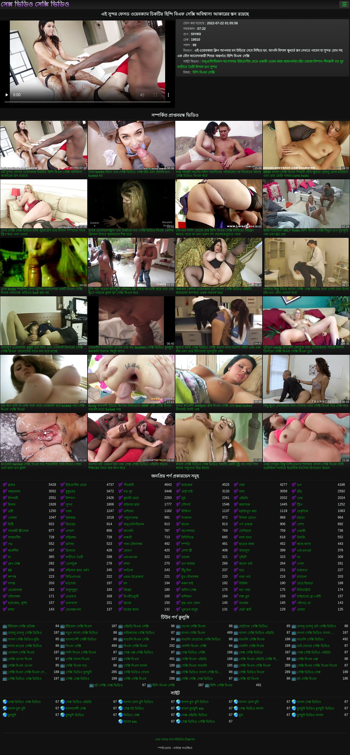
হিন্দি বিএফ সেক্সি (203, 72)
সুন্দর (213, 67)
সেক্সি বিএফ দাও (76, 666)
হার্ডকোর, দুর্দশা (17, 603)
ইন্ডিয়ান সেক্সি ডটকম (21, 626)
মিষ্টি (10, 524)
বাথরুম (243, 603)
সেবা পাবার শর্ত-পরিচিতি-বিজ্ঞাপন (175, 739)
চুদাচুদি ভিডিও (75, 715)
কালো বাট (245, 564)
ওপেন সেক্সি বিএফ (193, 626)
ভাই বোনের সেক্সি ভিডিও (313, 646)
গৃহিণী (242, 557)
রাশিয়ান (186, 596)
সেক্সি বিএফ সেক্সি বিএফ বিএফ (317, 666)
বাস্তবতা (302, 570)
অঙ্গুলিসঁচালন (212, 61)
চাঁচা (300, 61)
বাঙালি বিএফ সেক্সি (136, 639)
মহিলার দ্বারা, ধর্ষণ (77, 570)
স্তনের (127, 603)
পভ (10, 544)
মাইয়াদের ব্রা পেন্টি (309, 596)
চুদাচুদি (12, 715)
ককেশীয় (13, 550)
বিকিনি (243, 583)
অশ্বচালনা (14, 491)
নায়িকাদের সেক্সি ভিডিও (139, 633)
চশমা (127, 564)
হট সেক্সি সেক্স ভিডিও (109, 685)
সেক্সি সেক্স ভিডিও (77, 679)
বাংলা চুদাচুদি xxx (192, 708)
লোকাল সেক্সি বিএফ (21, 652)
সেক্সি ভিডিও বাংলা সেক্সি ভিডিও (201, 672)
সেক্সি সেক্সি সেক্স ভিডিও (197, 679)
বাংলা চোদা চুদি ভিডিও (138, 702)
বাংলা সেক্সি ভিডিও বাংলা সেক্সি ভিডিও (317, 633)
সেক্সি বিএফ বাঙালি (194, 666)
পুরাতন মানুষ (189, 609)
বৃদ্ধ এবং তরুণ (190, 603)
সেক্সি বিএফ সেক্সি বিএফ (255, 666)
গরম (69, 511)
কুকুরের (70, 491)
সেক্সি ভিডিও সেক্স (309, 672)
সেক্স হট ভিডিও (134, 708)
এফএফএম (304, 550)
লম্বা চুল (244, 596)
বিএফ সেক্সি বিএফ (136, 646)
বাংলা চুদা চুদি (16, 708)
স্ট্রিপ (299, 505)
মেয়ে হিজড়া (305, 583)
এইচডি (243, 498)
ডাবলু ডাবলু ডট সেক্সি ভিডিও (316, 626)
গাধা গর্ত (244, 577)
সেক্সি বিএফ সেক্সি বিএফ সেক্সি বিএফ (28, 672)
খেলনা (12, 518)
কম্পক (12, 577)
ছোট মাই (186, 491)
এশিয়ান (128, 511)
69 (9, 570)
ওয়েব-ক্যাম (275, 61)
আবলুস (244, 550)
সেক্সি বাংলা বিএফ (77, 659)
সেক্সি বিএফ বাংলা (135, 666)
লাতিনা (128, 570)
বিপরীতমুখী (131, 596)
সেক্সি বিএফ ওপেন (20, 666)
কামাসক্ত (244, 505)
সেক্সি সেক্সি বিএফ (135, 679)
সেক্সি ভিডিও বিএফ (251, 672)
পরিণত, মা (304, 603)
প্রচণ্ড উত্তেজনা (133, 577)
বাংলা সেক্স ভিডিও (309, 702)
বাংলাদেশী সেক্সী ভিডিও (81, 639)
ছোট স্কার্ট (245, 609)
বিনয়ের (70, 524)
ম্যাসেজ (71, 583)
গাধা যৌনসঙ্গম (133, 544)
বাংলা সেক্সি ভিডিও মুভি (23, 639)
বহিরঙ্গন (71, 537)
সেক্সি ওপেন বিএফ (20, 659)
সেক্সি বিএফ (131, 659)
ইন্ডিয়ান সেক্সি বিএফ (79, 626)
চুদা (241, 715)
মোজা (301, 609)
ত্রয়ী (10, 511)
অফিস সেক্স (188, 590)
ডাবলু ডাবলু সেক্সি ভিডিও (25, 633)
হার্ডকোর (186, 485)
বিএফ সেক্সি (73, 646)
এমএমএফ (130, 557)
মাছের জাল (131, 609)
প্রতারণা (71, 596)
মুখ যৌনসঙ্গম (190, 577)
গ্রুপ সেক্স (14, 564)
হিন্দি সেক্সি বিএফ (221, 685)
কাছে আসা (304, 544)
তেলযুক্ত (71, 564)
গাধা (242, 485)
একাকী (263, 61)
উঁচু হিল (186, 570)
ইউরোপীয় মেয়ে (247, 61)
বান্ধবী (128, 537)
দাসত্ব (11, 583)
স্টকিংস (186, 511)
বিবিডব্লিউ (303, 590)
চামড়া (301, 518)
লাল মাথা (245, 537)
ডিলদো (70, 550)
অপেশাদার (229, 61)
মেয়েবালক (15, 590)
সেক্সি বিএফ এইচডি (194, 659)
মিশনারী (13, 498)
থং (299, 557)
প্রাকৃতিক (302, 511)
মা (9, 557)
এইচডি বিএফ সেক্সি (136, 626)
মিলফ (12, 505)
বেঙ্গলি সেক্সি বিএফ (251, 646)
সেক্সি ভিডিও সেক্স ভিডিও (25, 679)
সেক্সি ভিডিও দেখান (136, 672)
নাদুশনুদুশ (71, 590)
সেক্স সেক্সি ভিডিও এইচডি (314, 652)
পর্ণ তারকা (245, 524)
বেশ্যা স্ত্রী (186, 550)
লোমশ (70, 531)
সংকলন (186, 518)
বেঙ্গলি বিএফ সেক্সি (193, 646)
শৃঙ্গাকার (70, 518)
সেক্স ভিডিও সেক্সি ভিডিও (35, 4)
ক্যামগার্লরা (291, 61)
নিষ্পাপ (318, 61)
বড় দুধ (339, 61)
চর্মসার (70, 544)
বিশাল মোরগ (247, 518)
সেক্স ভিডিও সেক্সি (193, 652)
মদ (125, 583)
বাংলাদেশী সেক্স (76, 708)
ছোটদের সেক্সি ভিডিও (253, 626)
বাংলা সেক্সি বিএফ (193, 633)
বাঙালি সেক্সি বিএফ (252, 639)
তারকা (308, 61)
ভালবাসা (71, 603)
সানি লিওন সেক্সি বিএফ (81, 652)
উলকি (301, 537)
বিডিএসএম (73, 577)
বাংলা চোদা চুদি (249, 702)
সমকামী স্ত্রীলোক (18, 531)
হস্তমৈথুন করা (247, 511)
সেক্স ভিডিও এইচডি (79, 702)
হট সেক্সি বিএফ (307, 679)
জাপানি (128, 531)
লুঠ (183, 498)
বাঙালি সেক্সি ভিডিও (310, 639)
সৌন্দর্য (185, 505)
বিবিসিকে (187, 537)
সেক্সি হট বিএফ (249, 679)
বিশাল (199, 67)
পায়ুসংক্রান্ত (131, 518)
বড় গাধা (244, 590)
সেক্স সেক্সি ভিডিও (251, 652)
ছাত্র (241, 570)
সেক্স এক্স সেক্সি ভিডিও (138, 652)
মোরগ (128, 550)
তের (300, 498)
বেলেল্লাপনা (73, 609)
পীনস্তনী (328, 61)
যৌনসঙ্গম (14, 596)
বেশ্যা (300, 524)
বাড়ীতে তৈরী (185, 67)
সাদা (241, 491)
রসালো (302, 577)
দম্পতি (185, 544)
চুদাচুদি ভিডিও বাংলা (310, 715)
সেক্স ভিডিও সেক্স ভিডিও (24, 702)
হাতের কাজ (246, 544)
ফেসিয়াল (245, 531)
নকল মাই (187, 583)
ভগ (206, 67)
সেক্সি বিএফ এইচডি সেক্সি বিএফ (259, 659)
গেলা (300, 564)
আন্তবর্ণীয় (14, 537)
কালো (185, 524)
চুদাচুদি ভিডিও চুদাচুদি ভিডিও (315, 708)
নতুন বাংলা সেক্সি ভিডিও (82, 633)
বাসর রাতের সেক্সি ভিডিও (25, 646)
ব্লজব (11, 485)
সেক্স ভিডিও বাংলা (251, 708)
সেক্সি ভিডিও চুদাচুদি (79, 672)
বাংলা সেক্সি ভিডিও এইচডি (256, 633)
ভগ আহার (188, 564)
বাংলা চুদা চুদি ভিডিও (195, 702)
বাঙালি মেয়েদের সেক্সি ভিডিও (201, 639)
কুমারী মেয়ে (131, 498)
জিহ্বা (127, 590)
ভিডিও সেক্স (131, 715)
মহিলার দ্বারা (131, 505)
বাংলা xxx (130, 722)
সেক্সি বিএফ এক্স (307, 659)
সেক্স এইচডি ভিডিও (194, 715)
